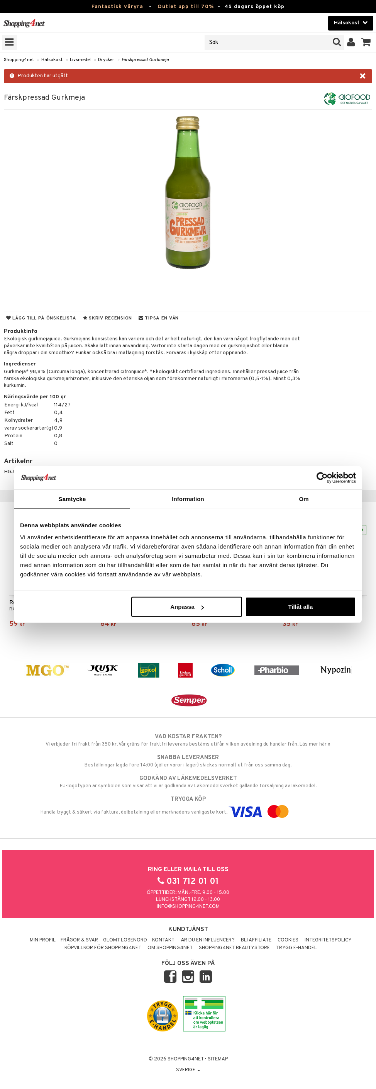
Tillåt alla (300, 606)
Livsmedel (80, 60)
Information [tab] (188, 498)
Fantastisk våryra (117, 6)
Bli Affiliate (256, 940)
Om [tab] (303, 498)
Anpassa (187, 606)
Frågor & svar (79, 940)
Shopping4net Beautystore (234, 948)
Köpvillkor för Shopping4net (102, 948)
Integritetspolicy (328, 940)
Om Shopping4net (170, 948)
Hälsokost (52, 60)
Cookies (288, 940)
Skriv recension (107, 318)
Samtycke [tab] (72, 498)
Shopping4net (19, 60)
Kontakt (163, 940)
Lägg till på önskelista (41, 318)
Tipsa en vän (159, 318)
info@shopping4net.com (188, 907)
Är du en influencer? (208, 940)
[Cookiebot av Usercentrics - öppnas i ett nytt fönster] (322, 477)
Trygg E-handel (296, 948)
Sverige (188, 1070)
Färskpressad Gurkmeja (145, 60)
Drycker (106, 60)
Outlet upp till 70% (186, 6)
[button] (366, 42)
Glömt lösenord (125, 940)
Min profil (43, 940)
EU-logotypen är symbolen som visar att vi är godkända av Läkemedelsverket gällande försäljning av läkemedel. (188, 782)
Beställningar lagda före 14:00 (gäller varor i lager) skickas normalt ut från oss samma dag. (188, 761)
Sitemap (218, 1059)
